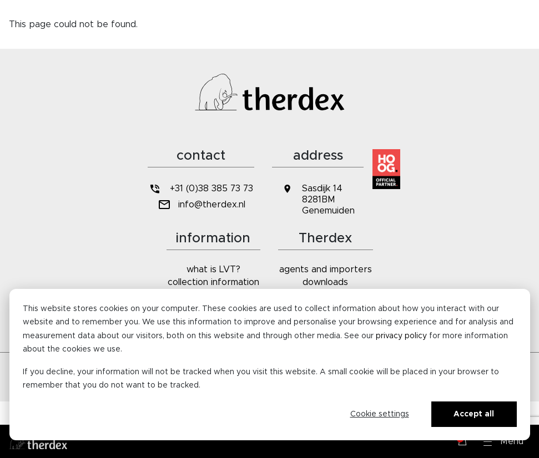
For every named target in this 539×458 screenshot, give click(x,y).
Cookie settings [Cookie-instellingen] (379, 414)
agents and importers (325, 269)
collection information (213, 282)
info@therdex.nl (201, 205)
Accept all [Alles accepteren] (474, 414)
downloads (325, 282)
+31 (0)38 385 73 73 (201, 189)
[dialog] (269, 364)
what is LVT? (213, 269)
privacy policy (401, 336)
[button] (503, 441)
